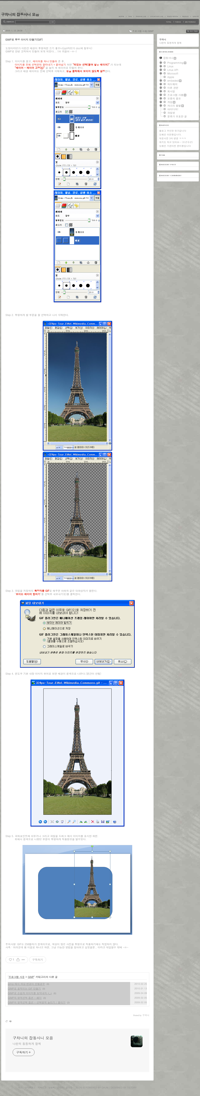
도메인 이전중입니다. (170, 134)
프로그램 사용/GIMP (143, 31)
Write (195, 16)
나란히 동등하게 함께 (27, 1044)
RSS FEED (195, 31)
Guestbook (172, 16)
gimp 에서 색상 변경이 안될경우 (26, 984)
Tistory (132, 1087)
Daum (105, 1087)
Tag (130, 16)
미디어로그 (30, 1087)
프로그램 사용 (17, 977)
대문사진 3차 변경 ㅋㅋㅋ (172, 138)
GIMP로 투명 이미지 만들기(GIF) (24, 39)
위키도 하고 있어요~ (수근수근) (176, 142)
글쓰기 (69, 1087)
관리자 (60, 1087)
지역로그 (42, 1087)
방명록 (51, 1087)
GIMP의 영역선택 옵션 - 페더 (25, 997)
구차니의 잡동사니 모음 (20, 14)
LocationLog (156, 16)
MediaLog (141, 16)
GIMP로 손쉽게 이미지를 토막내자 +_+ (30, 993)
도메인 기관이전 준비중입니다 (175, 145)
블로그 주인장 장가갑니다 (172, 130)
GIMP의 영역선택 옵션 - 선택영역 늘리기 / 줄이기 (36, 1002)
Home (122, 16)
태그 (20, 1087)
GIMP (31, 977)
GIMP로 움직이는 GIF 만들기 (24, 988)
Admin (185, 16)
